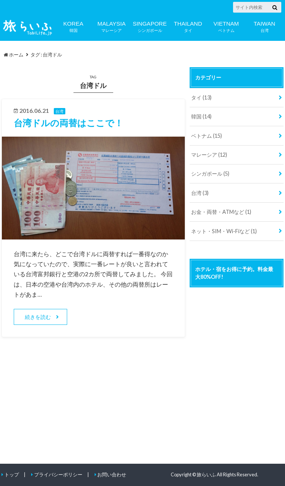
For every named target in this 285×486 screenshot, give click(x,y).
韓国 (73, 25)
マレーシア (111, 25)
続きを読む (38, 317)
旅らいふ (206, 474)
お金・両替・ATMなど (221, 212)
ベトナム (226, 25)
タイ (188, 25)
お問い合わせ (111, 474)
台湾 (264, 25)
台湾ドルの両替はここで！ (68, 122)
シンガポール (150, 25)
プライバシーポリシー (58, 474)
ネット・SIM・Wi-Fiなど (224, 231)
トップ (11, 474)
